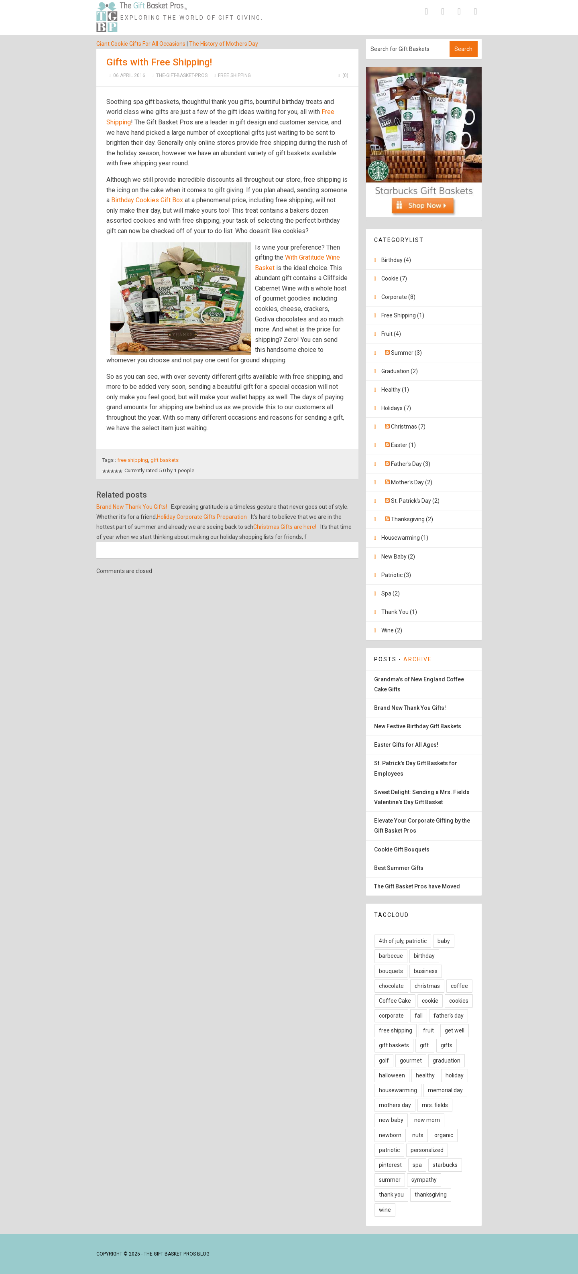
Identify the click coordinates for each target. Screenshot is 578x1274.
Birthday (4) (396, 260)
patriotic (389, 1150)
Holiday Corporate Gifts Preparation (202, 517)
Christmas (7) (408, 426)
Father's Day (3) (410, 464)
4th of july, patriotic (403, 941)
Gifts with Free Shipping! (159, 62)
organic (443, 1135)
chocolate (391, 986)
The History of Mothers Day (223, 44)
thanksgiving (431, 1194)
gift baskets (165, 460)
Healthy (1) (395, 389)
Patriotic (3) (396, 575)
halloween (392, 1075)
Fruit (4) (391, 334)
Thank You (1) (399, 612)
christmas (427, 986)
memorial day (445, 1090)
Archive (417, 659)
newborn (390, 1135)
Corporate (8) (398, 297)
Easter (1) (403, 445)
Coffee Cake (395, 1001)
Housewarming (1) (404, 537)
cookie (430, 1001)
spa (417, 1165)
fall (419, 1015)
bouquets (391, 971)
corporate (391, 1015)
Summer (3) (406, 352)
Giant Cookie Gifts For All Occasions (140, 44)
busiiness (426, 971)
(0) (342, 75)
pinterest (390, 1165)
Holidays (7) (396, 408)
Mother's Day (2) (411, 482)
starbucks (445, 1165)
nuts (417, 1135)
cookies (458, 1001)
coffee (459, 986)
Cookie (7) (394, 278)
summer (390, 1179)
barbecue (391, 956)
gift (425, 1045)
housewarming (398, 1090)
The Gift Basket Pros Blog (177, 1254)
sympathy (424, 1179)
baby (444, 941)
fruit (428, 1030)
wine (385, 1210)
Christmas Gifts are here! (284, 527)
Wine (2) (391, 630)
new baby (391, 1120)
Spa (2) (390, 593)
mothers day (395, 1105)
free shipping (132, 460)
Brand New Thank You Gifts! (131, 507)
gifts (446, 1045)
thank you (391, 1194)
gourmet (411, 1060)
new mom (427, 1120)
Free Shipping (234, 75)
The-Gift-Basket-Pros (182, 75)
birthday (424, 956)
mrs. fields (435, 1105)
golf (384, 1060)
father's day (449, 1015)
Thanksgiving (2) (412, 519)
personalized (427, 1150)
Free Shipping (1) (402, 315)
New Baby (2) (398, 556)
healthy (425, 1075)
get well (454, 1030)
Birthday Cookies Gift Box (147, 200)
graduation (446, 1060)
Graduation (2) (399, 371)
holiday (455, 1075)
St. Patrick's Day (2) (415, 501)
